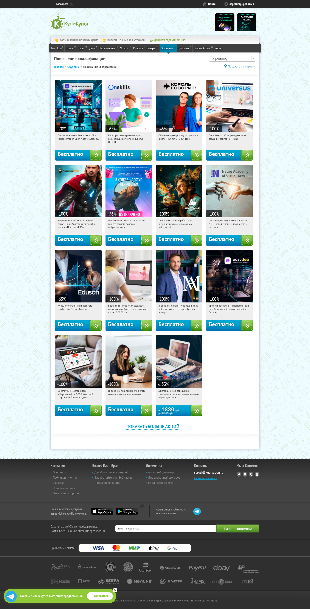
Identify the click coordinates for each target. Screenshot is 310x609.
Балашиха (62, 4)
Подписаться (99, 596)
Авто (219, 47)
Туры (82, 47)
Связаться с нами (205, 478)
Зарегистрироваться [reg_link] (241, 4)
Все (52, 48)
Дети (93, 47)
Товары (152, 47)
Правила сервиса (64, 488)
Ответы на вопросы (66, 493)
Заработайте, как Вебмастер (114, 477)
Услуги (125, 47)
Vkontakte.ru (245, 474)
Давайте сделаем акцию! (111, 472)
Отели (71, 47)
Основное (59, 472)
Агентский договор (161, 472)
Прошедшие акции (107, 483)
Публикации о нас (65, 477)
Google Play (127, 511)
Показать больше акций (152, 426)
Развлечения (108, 47)
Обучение (168, 47)
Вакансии (59, 483)
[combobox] (232, 59)
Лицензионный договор (164, 477)
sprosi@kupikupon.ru (208, 472)
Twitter (251, 474)
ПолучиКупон (203, 47)
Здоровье (184, 47)
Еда (60, 47)
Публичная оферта (161, 483)
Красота (139, 47)
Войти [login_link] (211, 4)
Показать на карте (240, 66)
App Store (102, 511)
